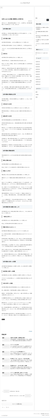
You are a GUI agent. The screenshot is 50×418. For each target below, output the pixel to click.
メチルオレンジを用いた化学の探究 (42, 44)
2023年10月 (38, 84)
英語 (36, 97)
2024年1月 (38, 76)
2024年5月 (38, 66)
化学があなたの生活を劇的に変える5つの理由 (42, 36)
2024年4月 (38, 69)
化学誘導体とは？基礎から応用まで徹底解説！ (42, 28)
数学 (36, 92)
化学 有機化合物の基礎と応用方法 (42, 32)
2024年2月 (38, 74)
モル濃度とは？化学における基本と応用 (42, 40)
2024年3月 (38, 71)
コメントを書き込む (17, 405)
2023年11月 (38, 81)
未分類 (3, 319)
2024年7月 (38, 61)
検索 (36, 18)
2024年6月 (38, 64)
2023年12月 (38, 79)
